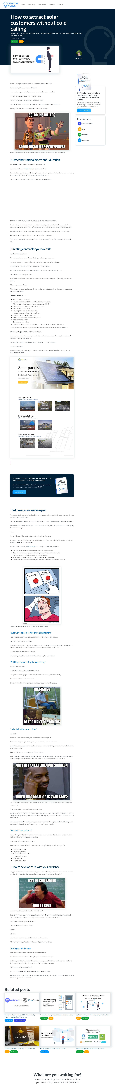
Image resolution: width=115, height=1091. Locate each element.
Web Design (31, 5)
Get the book (19, 492)
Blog (23, 5)
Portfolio (52, 5)
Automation (42, 5)
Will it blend (29, 169)
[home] (11, 4)
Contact (60, 5)
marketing (31, 546)
